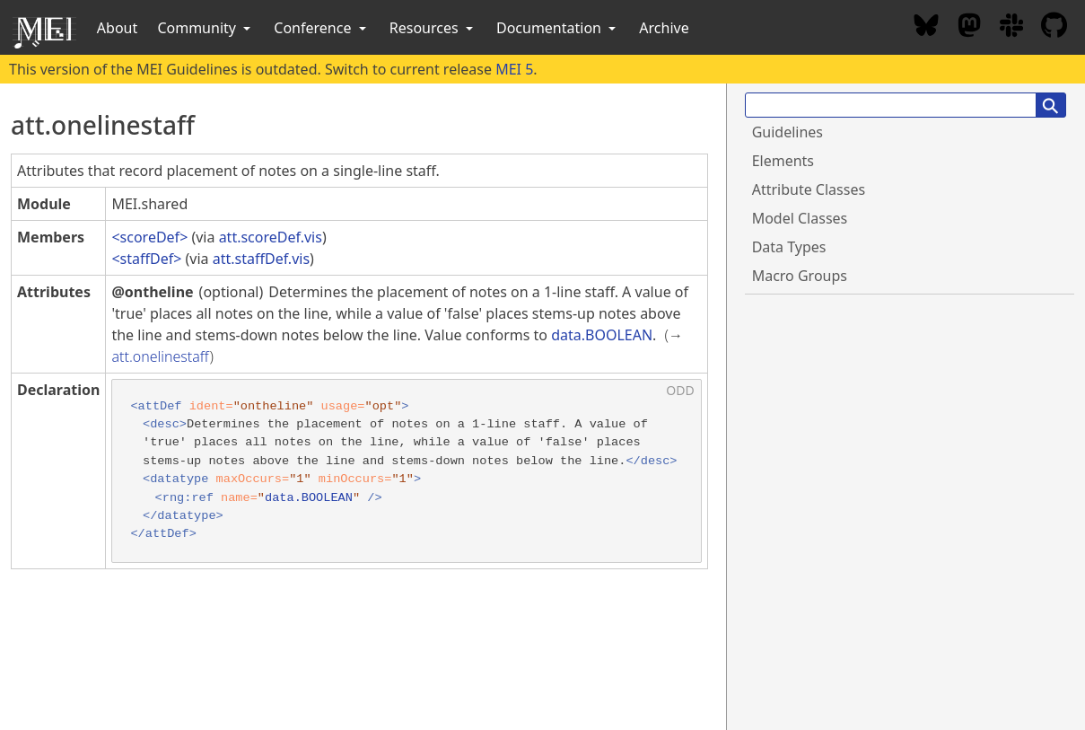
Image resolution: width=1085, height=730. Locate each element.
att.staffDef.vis (261, 258)
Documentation (557, 28)
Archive (663, 28)
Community (205, 28)
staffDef (147, 258)
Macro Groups (799, 276)
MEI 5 (514, 69)
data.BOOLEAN (601, 335)
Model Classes (800, 218)
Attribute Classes (808, 189)
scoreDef (150, 237)
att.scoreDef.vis (270, 237)
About (117, 28)
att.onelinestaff (160, 356)
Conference (321, 28)
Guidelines (787, 132)
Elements (783, 161)
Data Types (789, 247)
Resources (433, 28)
